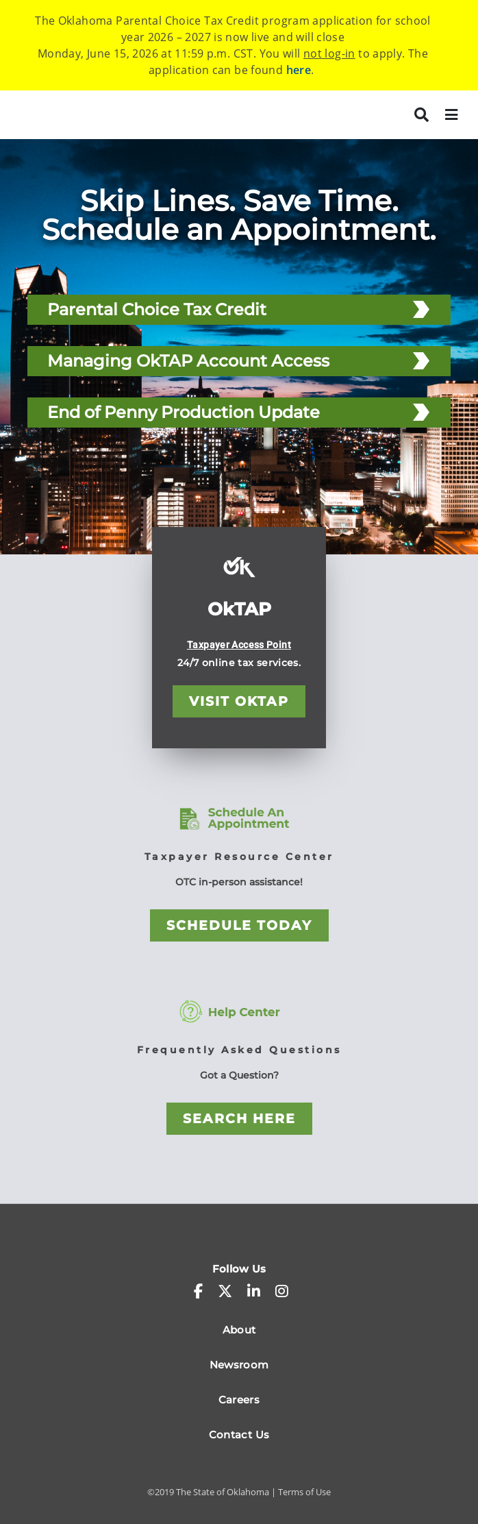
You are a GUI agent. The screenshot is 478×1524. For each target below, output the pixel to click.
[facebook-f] (198, 1291)
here (299, 69)
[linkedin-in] (253, 1291)
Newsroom (239, 1364)
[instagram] (281, 1291)
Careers (239, 1399)
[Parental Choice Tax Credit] (421, 309)
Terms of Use (304, 1492)
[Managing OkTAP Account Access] (421, 360)
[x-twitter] (225, 1291)
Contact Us (239, 1434)
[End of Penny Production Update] (421, 412)
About (239, 1329)
